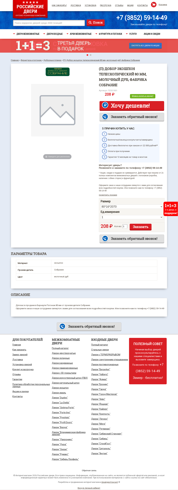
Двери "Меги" (98, 424)
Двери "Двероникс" (62, 439)
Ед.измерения (110, 212)
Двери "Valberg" (99, 374)
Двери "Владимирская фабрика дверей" (68, 433)
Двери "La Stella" (61, 402)
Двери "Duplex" (60, 397)
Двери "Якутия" (99, 453)
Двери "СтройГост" (101, 443)
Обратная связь (89, 470)
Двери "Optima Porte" (63, 407)
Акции (130, 5)
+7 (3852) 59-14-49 (141, 17)
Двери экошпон (60, 388)
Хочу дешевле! (130, 105)
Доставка (75, 5)
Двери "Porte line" (61, 412)
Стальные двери (100, 349)
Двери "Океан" (59, 449)
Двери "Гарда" (99, 389)
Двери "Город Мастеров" (104, 394)
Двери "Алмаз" (99, 379)
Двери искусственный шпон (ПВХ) (70, 378)
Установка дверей (22, 364)
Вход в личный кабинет (89, 488)
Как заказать (19, 349)
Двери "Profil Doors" (62, 422)
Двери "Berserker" (100, 369)
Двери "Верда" (60, 427)
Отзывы (119, 5)
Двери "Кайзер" (99, 409)
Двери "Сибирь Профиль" (65, 459)
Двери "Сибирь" (99, 438)
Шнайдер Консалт (109, 482)
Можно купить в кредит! (142, 96)
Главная (16, 344)
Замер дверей (19, 354)
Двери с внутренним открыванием (109, 359)
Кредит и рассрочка (22, 369)
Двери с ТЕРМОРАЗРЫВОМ (105, 354)
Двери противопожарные (105, 364)
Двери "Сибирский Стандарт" (106, 433)
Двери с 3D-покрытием (64, 373)
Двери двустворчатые (64, 353)
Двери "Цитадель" (101, 448)
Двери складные (61, 358)
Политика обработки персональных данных (31, 385)
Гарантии (17, 379)
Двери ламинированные (65, 368)
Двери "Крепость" (100, 414)
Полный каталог (60, 348)
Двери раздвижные (62, 363)
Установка (90, 5)
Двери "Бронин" (99, 384)
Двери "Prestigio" (61, 417)
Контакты (142, 5)
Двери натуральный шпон (65, 383)
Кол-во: (118, 226)
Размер (106, 201)
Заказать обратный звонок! (134, 116)
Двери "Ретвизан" (100, 428)
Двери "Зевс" (98, 399)
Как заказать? (59, 5)
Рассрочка (105, 5)
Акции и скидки (20, 391)
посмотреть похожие (108, 195)
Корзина (163, 4)
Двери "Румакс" (60, 454)
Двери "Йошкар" (99, 404)
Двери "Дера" (59, 444)
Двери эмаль (59, 392)
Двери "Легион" (99, 419)
